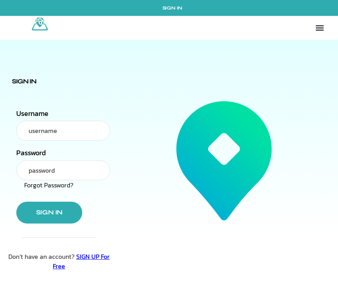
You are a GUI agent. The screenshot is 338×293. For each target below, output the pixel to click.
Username (32, 113)
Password (31, 152)
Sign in (49, 212)
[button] (319, 28)
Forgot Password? (48, 185)
